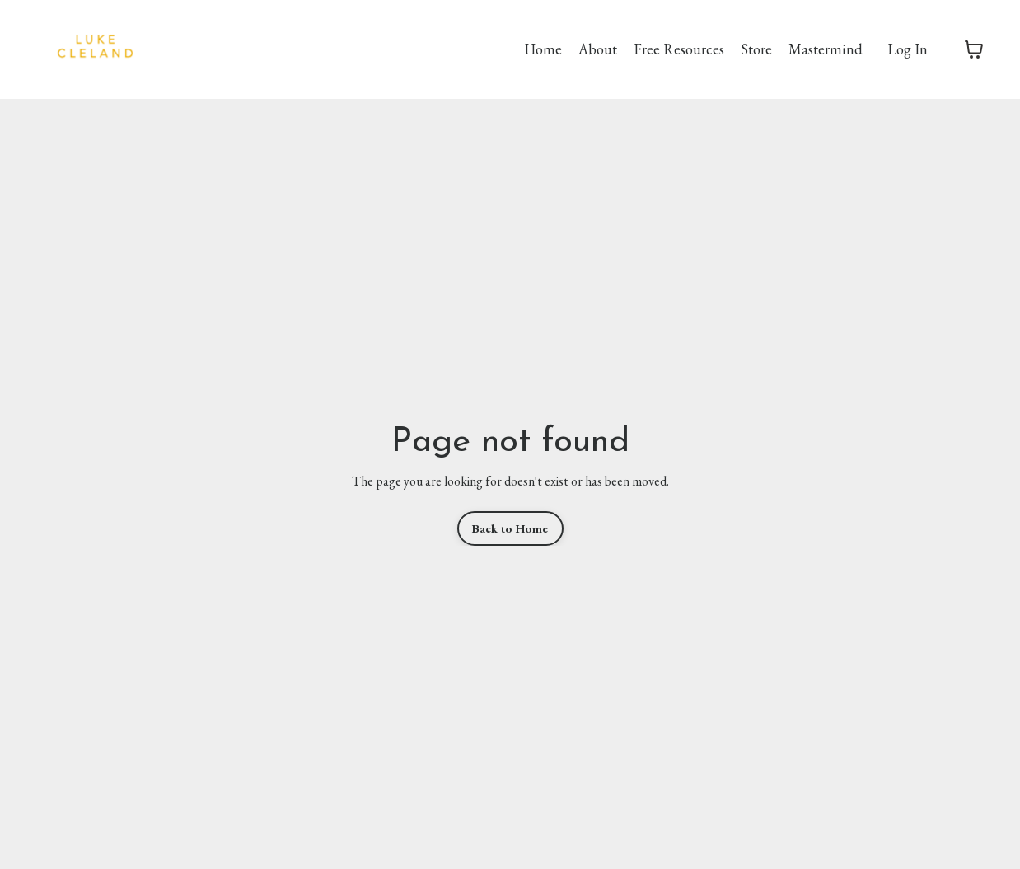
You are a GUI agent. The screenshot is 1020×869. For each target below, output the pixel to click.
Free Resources (679, 49)
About (597, 49)
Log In (907, 49)
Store (756, 49)
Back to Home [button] (510, 528)
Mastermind (825, 49)
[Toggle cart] (974, 49)
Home (543, 49)
